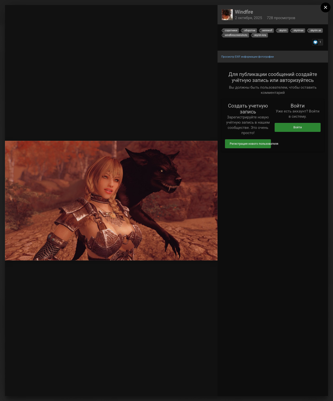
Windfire (244, 12)
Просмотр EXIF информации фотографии (247, 56)
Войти (297, 127)
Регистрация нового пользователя (250, 144)
